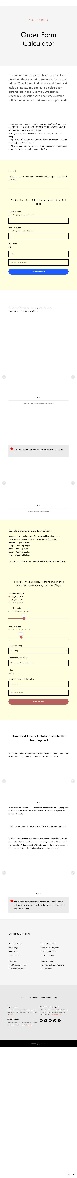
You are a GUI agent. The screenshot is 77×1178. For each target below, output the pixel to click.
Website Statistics (47, 955)
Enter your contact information (21, 679)
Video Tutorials (46, 998)
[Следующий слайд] (73, 377)
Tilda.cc (22, 998)
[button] (71, 1174)
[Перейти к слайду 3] (40, 893)
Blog (55, 998)
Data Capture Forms (48, 951)
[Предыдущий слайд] (4, 377)
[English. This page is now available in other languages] (71, 1174)
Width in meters (15, 227)
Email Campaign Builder (17, 965)
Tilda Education (33, 998)
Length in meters (15, 211)
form (11, 1014)
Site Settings (13, 947)
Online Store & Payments (50, 947)
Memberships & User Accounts (52, 965)
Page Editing (13, 951)
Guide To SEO (13, 955)
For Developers (46, 969)
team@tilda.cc (56, 1014)
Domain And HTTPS (48, 944)
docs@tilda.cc (30, 1025)
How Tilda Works (14, 944)
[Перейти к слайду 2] (39, 397)
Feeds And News (47, 961)
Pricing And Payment (16, 969)
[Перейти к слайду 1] (37, 397)
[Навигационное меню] (3, 3)
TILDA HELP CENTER (38, 20)
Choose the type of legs (18, 657)
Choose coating (15, 645)
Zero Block (12, 961)
